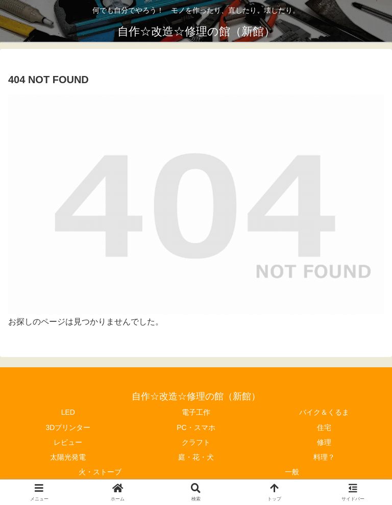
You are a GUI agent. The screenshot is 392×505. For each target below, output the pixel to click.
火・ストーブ (100, 472)
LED (68, 412)
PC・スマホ (196, 427)
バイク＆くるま (324, 412)
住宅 (324, 427)
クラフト (196, 442)
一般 (292, 472)
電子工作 (196, 412)
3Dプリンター (67, 427)
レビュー (68, 442)
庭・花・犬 (196, 457)
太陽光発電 (68, 457)
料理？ (324, 457)
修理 (324, 442)
